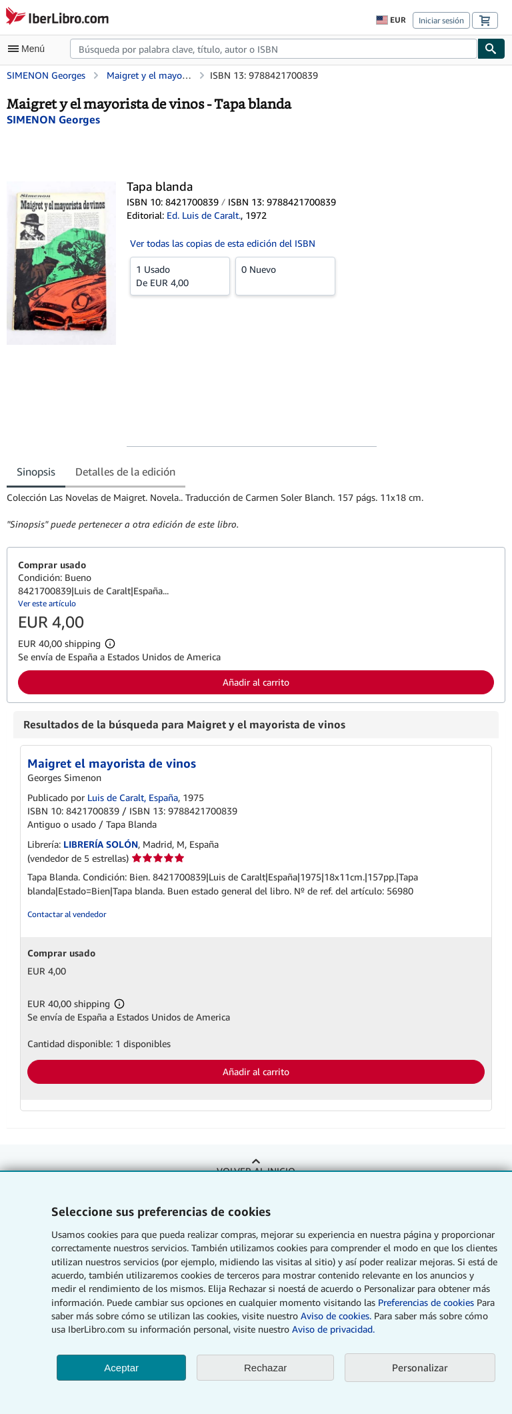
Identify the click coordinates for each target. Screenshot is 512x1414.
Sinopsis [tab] (36, 471)
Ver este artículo (47, 603)
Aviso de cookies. (336, 1315)
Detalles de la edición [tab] (125, 471)
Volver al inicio (256, 1171)
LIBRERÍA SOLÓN (100, 844)
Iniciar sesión (441, 20)
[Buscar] (491, 49)
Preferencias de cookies (426, 1302)
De (180, 275)
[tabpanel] (251, 511)
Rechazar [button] (265, 1367)
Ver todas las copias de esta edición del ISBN (222, 243)
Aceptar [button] (121, 1367)
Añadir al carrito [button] (256, 682)
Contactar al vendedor (66, 914)
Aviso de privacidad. (333, 1329)
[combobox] (273, 49)
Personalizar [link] (420, 1367)
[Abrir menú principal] (29, 49)
